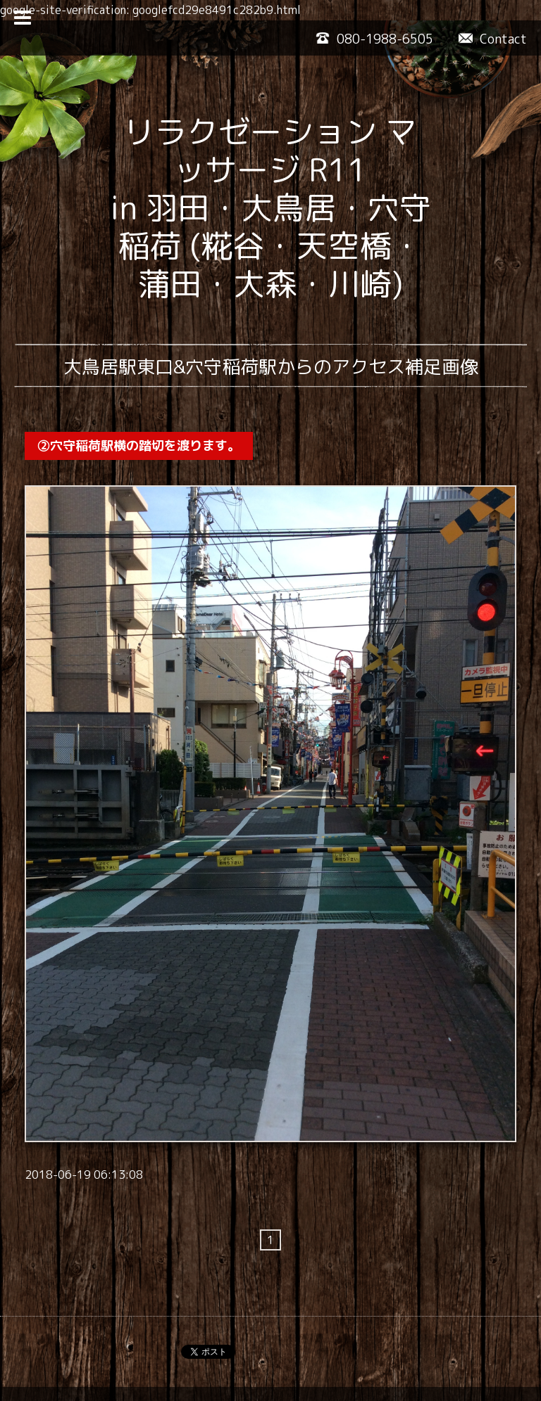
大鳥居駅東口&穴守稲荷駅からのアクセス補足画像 (270, 366)
